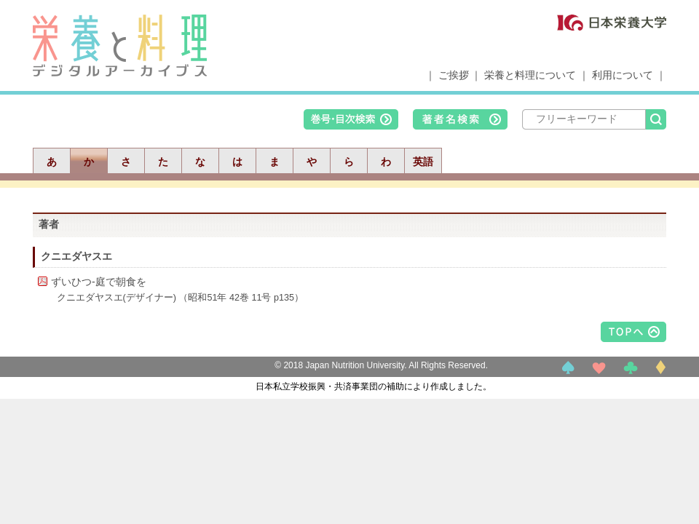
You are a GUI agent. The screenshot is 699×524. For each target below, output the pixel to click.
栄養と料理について (530, 75)
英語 (423, 161)
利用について (622, 75)
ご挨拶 (453, 75)
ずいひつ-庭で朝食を (98, 281)
